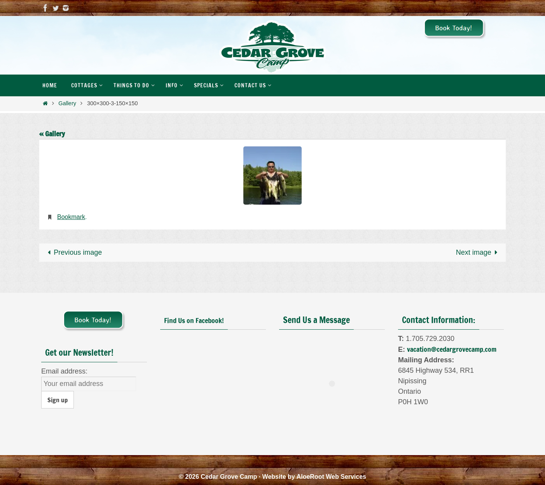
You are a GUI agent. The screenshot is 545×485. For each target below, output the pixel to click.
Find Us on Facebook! (194, 320)
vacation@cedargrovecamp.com (451, 349)
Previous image (73, 252)
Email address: (64, 371)
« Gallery (52, 134)
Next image (478, 252)
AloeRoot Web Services (331, 476)
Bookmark (71, 217)
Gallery (67, 103)
